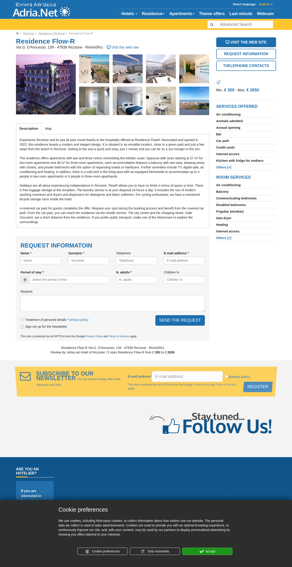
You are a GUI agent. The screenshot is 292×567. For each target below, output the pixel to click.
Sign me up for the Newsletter (44, 326)
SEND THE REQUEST (180, 320)
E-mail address (140, 376)
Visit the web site (122, 47)
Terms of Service (119, 336)
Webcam (265, 13)
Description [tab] (28, 128)
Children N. (172, 272)
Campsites (149, 484)
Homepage (82, 484)
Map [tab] (48, 128)
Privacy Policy (94, 336)
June (210, 484)
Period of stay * (32, 272)
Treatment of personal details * (44, 320)
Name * (26, 253)
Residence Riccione (52, 33)
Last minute (240, 13)
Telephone (123, 253)
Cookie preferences (102, 551)
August (212, 489)
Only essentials (155, 551)
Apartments (181, 13)
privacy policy (79, 320)
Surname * (76, 253)
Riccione (28, 33)
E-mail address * (176, 253)
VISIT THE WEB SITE (246, 42)
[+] (224, 167)
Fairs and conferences (226, 495)
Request (26, 291)
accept (207, 551)
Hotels (129, 13)
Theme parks (151, 489)
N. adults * (124, 272)
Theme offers (212, 13)
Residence (153, 13)
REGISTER (258, 386)
